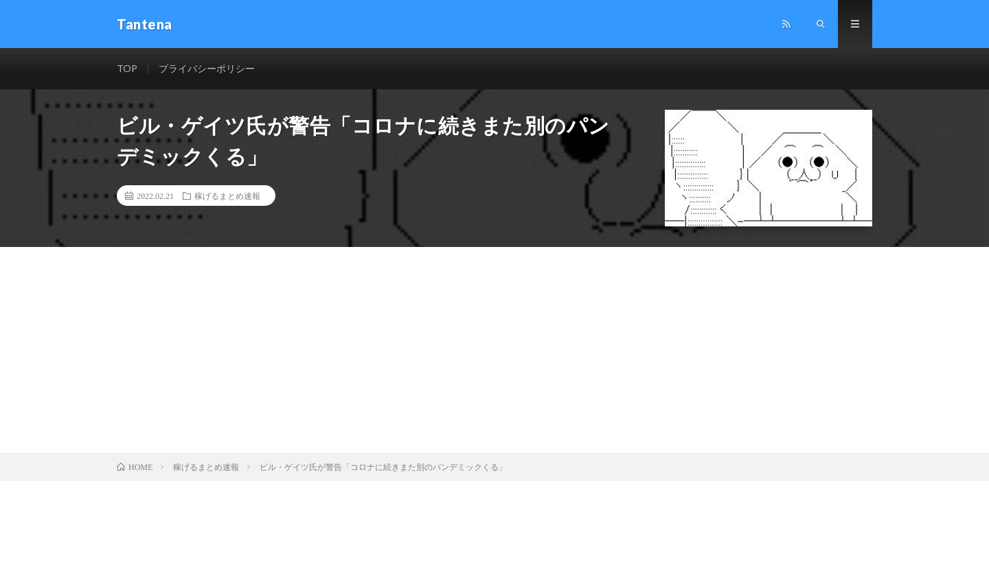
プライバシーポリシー (207, 68)
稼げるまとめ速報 (227, 195)
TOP (127, 68)
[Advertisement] (494, 350)
